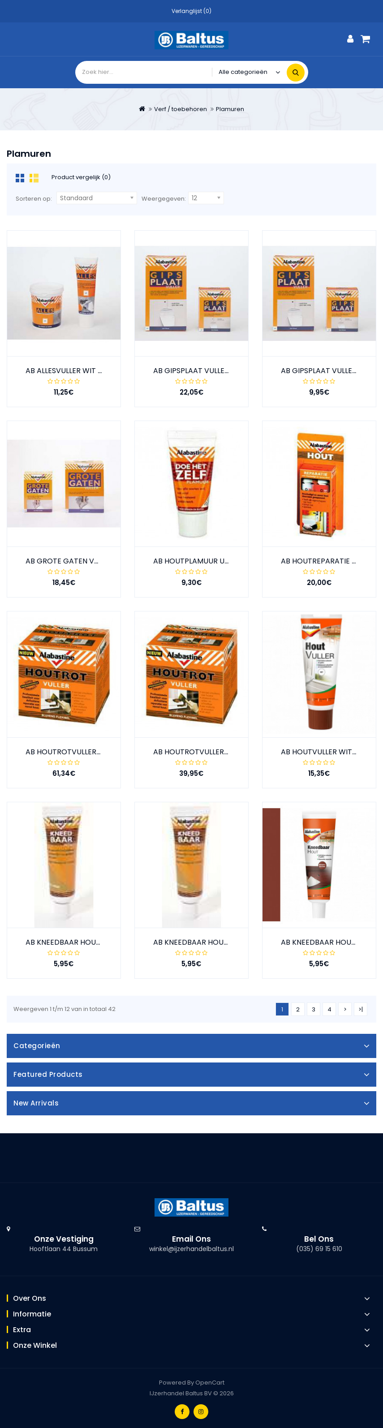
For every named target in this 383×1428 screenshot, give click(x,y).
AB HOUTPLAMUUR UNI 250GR (204, 561)
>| (360, 1009)
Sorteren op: (34, 198)
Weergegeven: (164, 198)
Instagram (201, 1411)
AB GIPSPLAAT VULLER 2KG (199, 371)
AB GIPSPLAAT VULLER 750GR (331, 371)
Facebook (182, 1411)
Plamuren (230, 109)
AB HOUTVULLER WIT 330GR (329, 752)
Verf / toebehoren (180, 109)
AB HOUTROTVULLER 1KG (68, 752)
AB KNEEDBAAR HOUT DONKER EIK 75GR (95, 942)
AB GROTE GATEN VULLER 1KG (77, 561)
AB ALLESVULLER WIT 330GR (73, 371)
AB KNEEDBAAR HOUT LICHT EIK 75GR (218, 942)
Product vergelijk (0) (81, 177)
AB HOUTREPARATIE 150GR (327, 561)
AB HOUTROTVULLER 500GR (201, 752)
